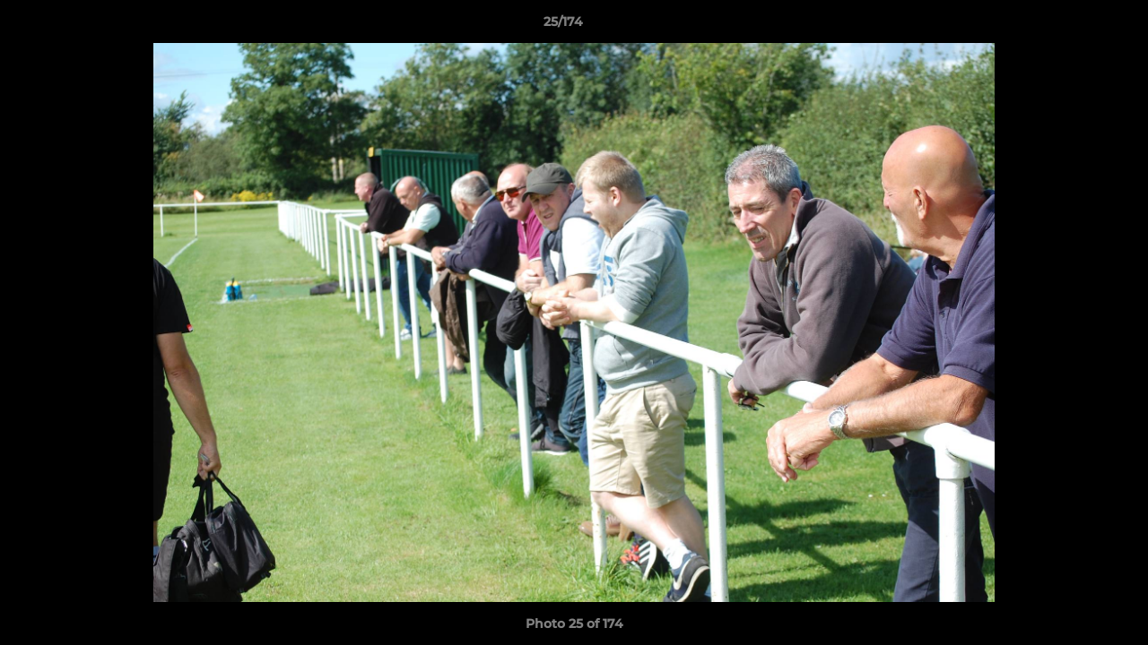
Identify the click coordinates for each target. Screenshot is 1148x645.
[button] (1072, 26)
